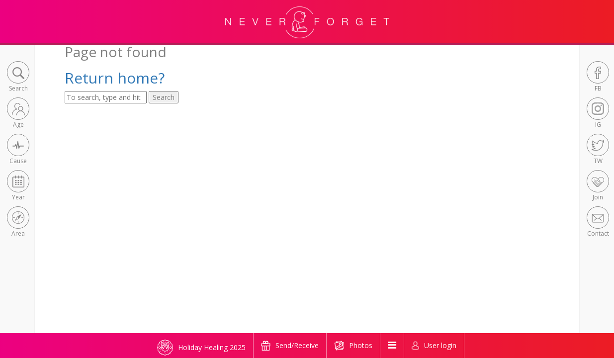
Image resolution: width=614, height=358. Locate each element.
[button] (18, 77)
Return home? (115, 78)
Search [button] (164, 97)
